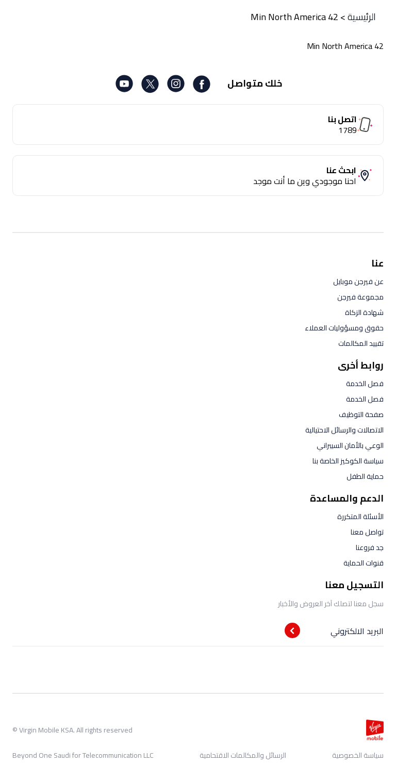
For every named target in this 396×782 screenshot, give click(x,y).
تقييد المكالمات (361, 343)
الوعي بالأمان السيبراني (350, 445)
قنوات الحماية (363, 563)
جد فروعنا (370, 547)
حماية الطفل (365, 476)
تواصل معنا (367, 532)
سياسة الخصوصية (358, 755)
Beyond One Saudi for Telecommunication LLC (83, 755)
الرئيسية (362, 16)
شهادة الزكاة (364, 312)
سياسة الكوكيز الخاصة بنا (348, 461)
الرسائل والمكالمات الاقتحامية (243, 755)
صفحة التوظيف (361, 414)
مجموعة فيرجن (360, 297)
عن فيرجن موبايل (358, 281)
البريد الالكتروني (357, 631)
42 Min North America (294, 16)
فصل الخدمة (365, 383)
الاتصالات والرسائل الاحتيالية (344, 430)
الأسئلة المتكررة (360, 516)
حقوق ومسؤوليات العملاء (344, 328)
